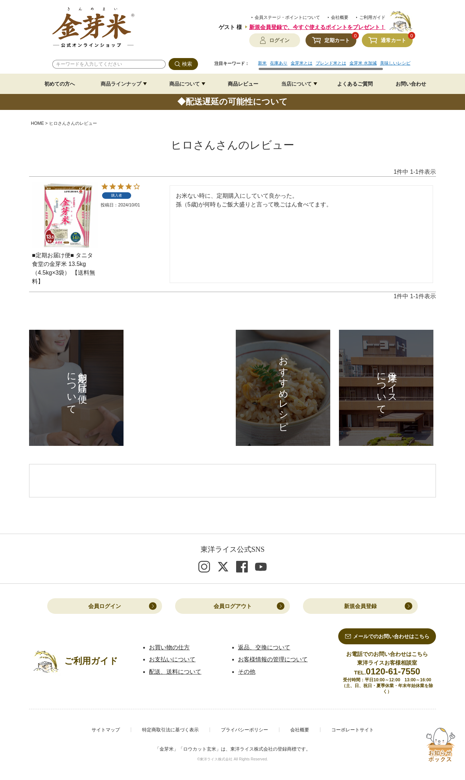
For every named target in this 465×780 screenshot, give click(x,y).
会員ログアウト (233, 606)
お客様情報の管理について (273, 660)
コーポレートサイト (352, 730)
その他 (246, 672)
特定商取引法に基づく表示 (170, 730)
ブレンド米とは (331, 63)
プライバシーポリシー (244, 730)
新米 (262, 63)
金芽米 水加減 (363, 63)
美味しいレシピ (395, 63)
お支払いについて (172, 660)
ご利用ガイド (372, 17)
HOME (37, 123)
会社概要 (339, 17)
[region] (335, 65)
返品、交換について (264, 647)
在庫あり (278, 63)
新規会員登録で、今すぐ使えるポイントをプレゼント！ (317, 27)
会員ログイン (104, 606)
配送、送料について (175, 672)
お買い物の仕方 (169, 647)
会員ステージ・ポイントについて (287, 17)
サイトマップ (106, 730)
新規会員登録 (360, 606)
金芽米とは (301, 63)
